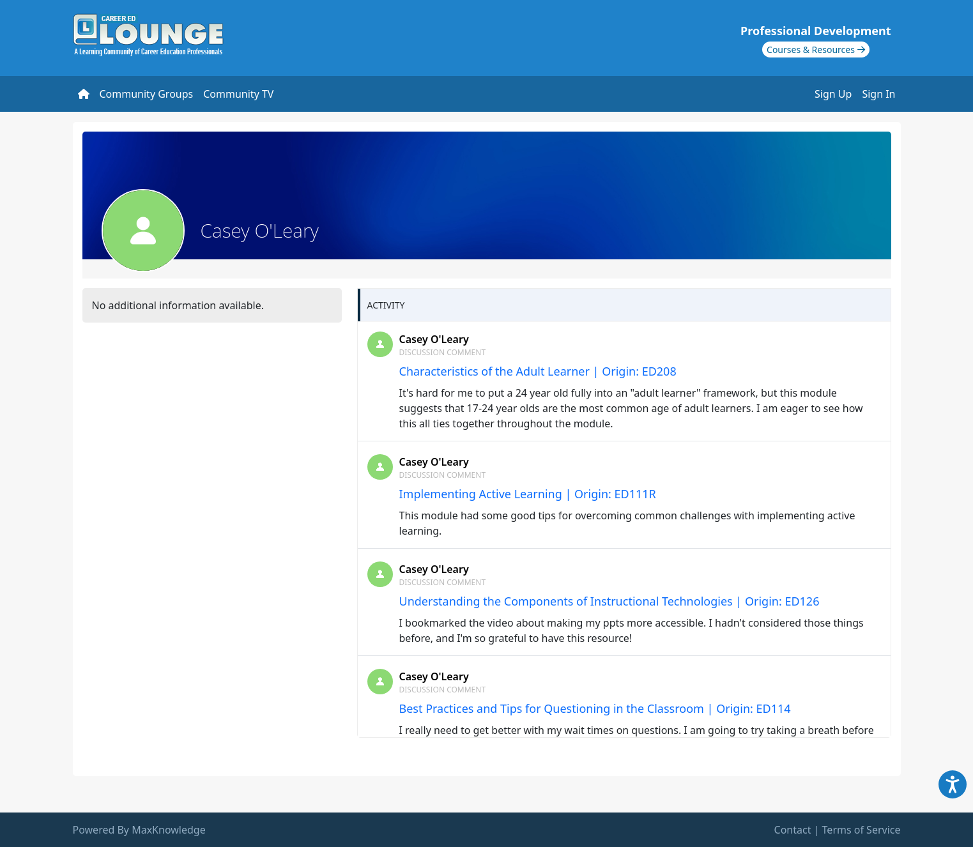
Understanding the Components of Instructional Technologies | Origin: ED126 (609, 601)
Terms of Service (861, 830)
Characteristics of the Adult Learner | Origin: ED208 (538, 371)
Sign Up (833, 94)
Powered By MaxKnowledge (139, 830)
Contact (792, 830)
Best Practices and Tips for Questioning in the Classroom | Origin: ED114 (595, 708)
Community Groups (147, 94)
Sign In (878, 94)
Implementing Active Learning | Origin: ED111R (527, 493)
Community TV (238, 94)
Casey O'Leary (434, 339)
